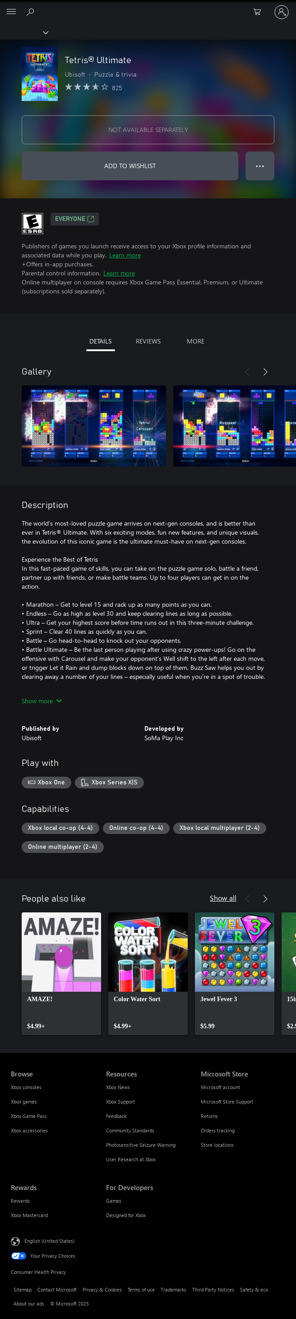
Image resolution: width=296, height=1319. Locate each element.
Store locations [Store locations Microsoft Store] (217, 1145)
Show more (42, 700)
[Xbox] (24, 32)
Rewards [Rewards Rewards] (20, 1201)
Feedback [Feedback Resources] (116, 1116)
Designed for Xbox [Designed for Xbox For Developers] (126, 1215)
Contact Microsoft (57, 1289)
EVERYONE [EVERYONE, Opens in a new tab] (74, 219)
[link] (61, 973)
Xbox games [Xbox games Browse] (24, 1101)
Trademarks (173, 1289)
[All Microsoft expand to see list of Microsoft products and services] (11, 12)
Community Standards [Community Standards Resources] (130, 1130)
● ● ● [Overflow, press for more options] (260, 165)
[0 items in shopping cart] (260, 12)
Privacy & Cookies (102, 1289)
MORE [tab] (195, 341)
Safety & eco (254, 1289)
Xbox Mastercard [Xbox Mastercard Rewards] (29, 1215)
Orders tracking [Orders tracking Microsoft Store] (218, 1130)
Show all (223, 897)
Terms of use (141, 1289)
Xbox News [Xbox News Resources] (118, 1087)
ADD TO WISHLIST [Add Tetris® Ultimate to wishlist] (130, 165)
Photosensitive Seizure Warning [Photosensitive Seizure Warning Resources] (141, 1145)
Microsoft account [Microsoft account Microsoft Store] (220, 1087)
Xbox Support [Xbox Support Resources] (120, 1101)
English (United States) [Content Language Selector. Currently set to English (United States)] (49, 1241)
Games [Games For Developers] (113, 1201)
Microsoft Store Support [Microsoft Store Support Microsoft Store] (227, 1101)
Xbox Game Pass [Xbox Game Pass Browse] (29, 1116)
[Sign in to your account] (281, 12)
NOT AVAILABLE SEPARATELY (148, 129)
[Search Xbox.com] (31, 12)
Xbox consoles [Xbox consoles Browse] (26, 1087)
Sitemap (23, 1289)
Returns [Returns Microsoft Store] (209, 1116)
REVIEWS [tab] (148, 341)
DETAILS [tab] (100, 341)
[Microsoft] (147, 6)
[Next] (265, 372)
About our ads (29, 1303)
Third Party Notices (213, 1289)
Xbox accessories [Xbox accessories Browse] (29, 1130)
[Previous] (247, 372)
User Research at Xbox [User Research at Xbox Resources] (131, 1159)
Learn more (125, 255)
